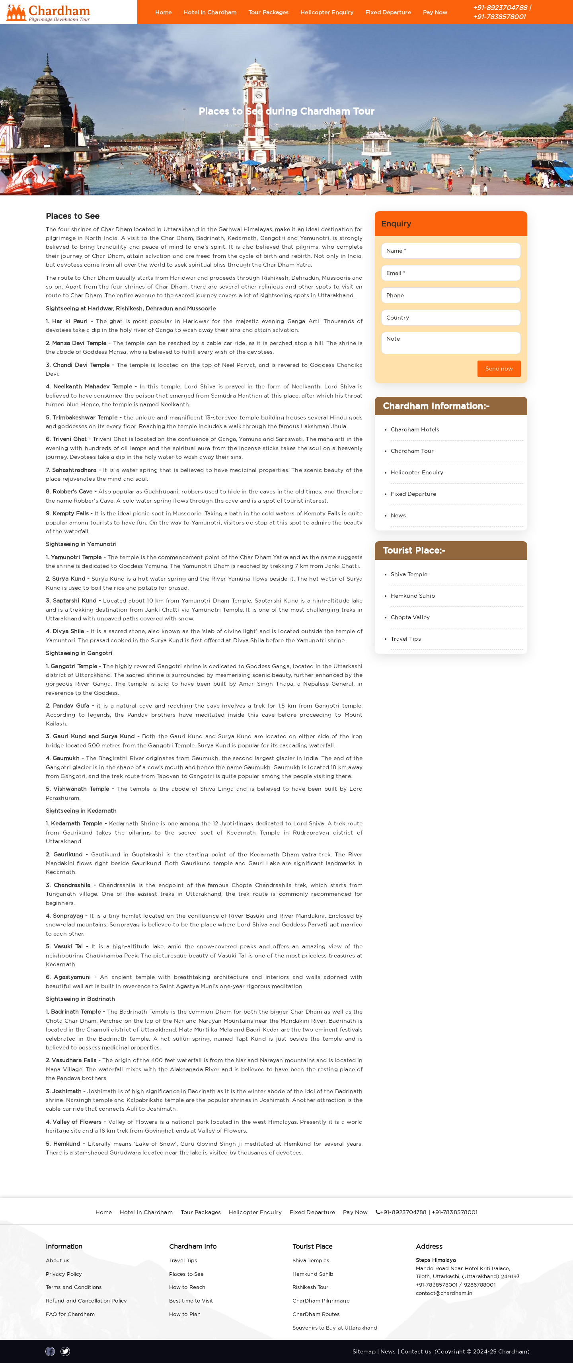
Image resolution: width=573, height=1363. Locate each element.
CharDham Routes (316, 1314)
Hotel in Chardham (209, 12)
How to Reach (187, 1287)
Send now (499, 368)
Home (163, 12)
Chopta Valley (410, 617)
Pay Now (435, 12)
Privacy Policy (64, 1274)
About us (57, 1260)
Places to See (186, 1274)
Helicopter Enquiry (326, 12)
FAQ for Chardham (70, 1314)
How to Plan (185, 1314)
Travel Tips (406, 639)
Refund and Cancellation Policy (86, 1300)
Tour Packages (268, 12)
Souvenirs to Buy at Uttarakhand (334, 1327)
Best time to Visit (191, 1300)
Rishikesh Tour (310, 1287)
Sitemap (364, 1351)
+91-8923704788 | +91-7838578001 (502, 12)
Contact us (416, 1351)
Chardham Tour (412, 451)
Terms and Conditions (73, 1287)
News (398, 515)
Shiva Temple (409, 574)
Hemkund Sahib (413, 596)
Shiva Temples (310, 1260)
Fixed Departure (388, 12)
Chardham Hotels (415, 429)
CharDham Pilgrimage (321, 1300)
